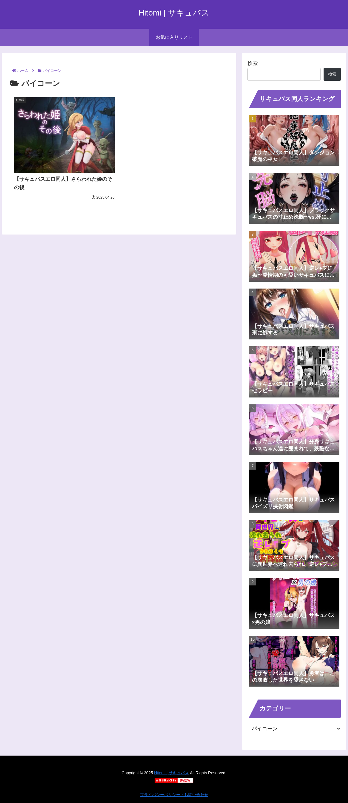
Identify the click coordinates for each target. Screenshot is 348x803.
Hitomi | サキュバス (171, 773)
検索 (252, 63)
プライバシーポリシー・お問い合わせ (174, 794)
